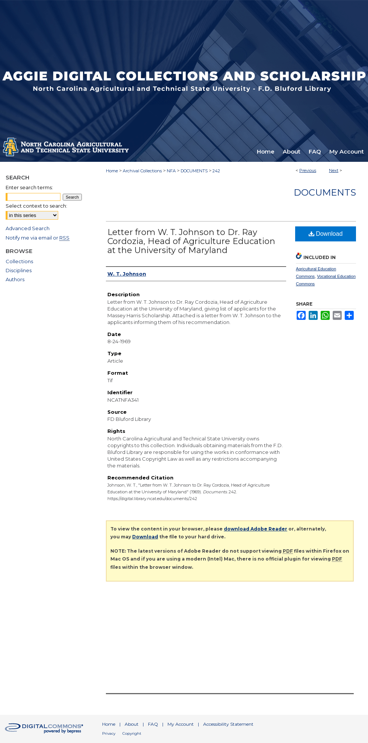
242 (216, 170)
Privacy (108, 733)
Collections (19, 261)
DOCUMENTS (194, 170)
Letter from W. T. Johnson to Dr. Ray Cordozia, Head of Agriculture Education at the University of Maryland (191, 241)
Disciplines (19, 270)
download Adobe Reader (255, 529)
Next (333, 170)
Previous (307, 170)
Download (326, 234)
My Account (180, 724)
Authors (15, 279)
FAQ (153, 724)
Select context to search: (36, 206)
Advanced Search (28, 228)
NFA (171, 170)
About (132, 724)
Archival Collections (142, 170)
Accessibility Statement (228, 724)
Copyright (131, 733)
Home (112, 170)
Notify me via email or (37, 238)
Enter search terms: (29, 187)
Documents (325, 192)
